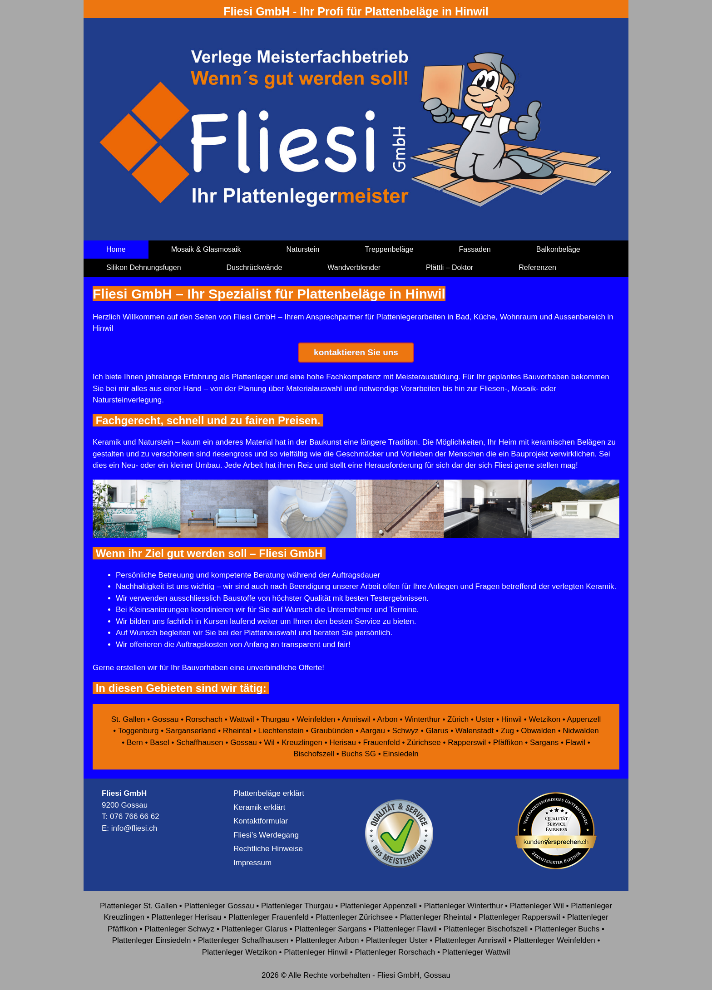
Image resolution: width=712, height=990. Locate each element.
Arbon (387, 719)
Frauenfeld (381, 742)
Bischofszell (313, 754)
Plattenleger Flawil (405, 929)
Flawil (575, 742)
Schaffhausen (199, 742)
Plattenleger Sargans (331, 929)
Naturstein (303, 249)
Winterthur (422, 719)
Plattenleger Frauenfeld (268, 917)
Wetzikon (544, 719)
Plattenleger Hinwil (316, 952)
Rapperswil (467, 742)
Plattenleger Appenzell (378, 906)
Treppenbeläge (389, 249)
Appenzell (584, 719)
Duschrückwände (254, 267)
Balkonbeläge (558, 249)
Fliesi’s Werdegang (266, 835)
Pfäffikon (508, 742)
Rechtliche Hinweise (268, 848)
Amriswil (356, 719)
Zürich (458, 719)
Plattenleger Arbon (327, 940)
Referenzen (537, 267)
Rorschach (204, 719)
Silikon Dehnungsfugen (143, 267)
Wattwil (242, 719)
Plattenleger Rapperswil (519, 917)
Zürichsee (424, 742)
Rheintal (237, 730)
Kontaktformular (260, 821)
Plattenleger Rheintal (436, 917)
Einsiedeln (400, 754)
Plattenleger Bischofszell (486, 929)
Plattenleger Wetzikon (239, 952)
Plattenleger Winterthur (463, 906)
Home (116, 249)
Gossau (165, 719)
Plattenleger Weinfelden (554, 940)
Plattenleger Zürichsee (354, 917)
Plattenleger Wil (537, 906)
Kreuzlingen (302, 742)
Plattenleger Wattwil (476, 952)
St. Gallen (128, 719)
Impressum (252, 862)
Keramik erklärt (259, 807)
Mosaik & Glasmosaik (206, 249)
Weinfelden (316, 719)
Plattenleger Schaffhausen (243, 940)
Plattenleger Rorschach (395, 952)
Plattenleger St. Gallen (138, 906)
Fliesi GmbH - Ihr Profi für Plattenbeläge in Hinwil (355, 11)
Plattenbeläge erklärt (268, 793)
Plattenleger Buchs (567, 929)
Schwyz (405, 730)
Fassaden (474, 249)
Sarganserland (191, 730)
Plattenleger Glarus (255, 929)
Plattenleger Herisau (187, 917)
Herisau (342, 742)
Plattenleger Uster (397, 940)
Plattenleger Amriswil (470, 940)
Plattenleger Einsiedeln (151, 940)
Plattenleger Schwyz (179, 929)
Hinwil (511, 719)
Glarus (436, 730)
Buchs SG (358, 754)
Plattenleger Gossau (219, 906)
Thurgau (275, 719)
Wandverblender (354, 267)
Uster (485, 719)
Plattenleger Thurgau (297, 906)
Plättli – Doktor (449, 267)
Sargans (544, 742)
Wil (269, 742)
